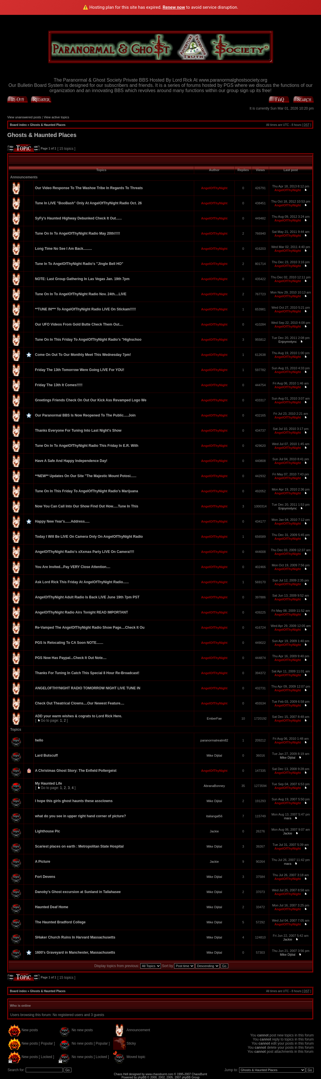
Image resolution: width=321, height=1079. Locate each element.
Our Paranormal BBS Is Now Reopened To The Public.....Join (85, 415)
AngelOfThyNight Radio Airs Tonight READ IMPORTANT (81, 612)
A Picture (42, 862)
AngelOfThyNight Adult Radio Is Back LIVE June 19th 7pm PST (87, 597)
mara (287, 818)
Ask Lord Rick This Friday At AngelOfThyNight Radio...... (82, 582)
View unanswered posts (24, 117)
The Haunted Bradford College (60, 922)
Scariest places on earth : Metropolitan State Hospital (79, 846)
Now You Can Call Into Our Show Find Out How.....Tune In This (86, 506)
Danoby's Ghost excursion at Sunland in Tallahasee (78, 892)
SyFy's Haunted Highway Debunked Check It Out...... (78, 218)
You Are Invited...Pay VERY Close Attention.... (72, 567)
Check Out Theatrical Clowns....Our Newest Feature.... (79, 703)
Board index (18, 124)
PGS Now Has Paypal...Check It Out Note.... (70, 658)
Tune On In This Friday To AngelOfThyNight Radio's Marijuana (86, 491)
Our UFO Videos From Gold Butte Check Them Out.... (79, 324)
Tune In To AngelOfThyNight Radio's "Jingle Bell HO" (79, 264)
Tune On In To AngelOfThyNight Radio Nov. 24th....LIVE (81, 294)
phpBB (142, 1077)
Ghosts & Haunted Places (48, 124)
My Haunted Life (48, 783)
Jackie (214, 831)
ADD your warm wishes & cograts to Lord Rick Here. (78, 716)
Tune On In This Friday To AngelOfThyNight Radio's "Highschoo (88, 340)
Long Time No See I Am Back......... (63, 249)
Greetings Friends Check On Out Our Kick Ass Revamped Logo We (90, 400)
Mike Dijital (214, 755)
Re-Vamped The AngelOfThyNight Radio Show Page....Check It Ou (90, 627)
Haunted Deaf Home (51, 907)
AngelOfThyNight (214, 188)
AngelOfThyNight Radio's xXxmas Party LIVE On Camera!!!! (84, 552)
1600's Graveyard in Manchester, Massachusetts (75, 952)
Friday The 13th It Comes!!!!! (59, 385)
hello (39, 740)
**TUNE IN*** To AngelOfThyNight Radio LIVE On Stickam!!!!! (85, 309)
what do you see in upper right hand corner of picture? (80, 816)
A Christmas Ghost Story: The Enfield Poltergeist (76, 771)
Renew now (174, 7)
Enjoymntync (287, 341)
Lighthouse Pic (47, 831)
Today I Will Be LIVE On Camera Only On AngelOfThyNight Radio (89, 537)
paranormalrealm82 (214, 740)
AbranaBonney (214, 786)
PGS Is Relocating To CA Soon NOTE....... (69, 643)
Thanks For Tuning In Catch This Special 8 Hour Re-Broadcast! (87, 673)
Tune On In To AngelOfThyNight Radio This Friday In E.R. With (86, 446)
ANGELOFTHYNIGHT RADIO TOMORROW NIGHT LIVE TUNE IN (87, 688)
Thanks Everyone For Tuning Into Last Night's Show (78, 430)
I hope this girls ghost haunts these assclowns (74, 801)
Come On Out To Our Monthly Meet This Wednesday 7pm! (83, 355)
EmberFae (214, 718)
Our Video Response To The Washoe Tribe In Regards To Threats (89, 188)
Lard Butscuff (46, 755)
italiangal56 (214, 816)
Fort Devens (45, 877)
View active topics (56, 117)
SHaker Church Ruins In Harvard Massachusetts (75, 937)
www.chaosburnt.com (159, 1074)
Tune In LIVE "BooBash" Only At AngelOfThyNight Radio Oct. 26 (88, 203)
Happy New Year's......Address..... (62, 521)
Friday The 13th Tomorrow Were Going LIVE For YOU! (79, 370)
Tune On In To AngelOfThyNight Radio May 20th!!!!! (77, 233)
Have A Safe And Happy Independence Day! (71, 461)
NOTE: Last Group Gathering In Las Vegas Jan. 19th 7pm (82, 279)
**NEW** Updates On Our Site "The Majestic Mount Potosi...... (85, 476)
